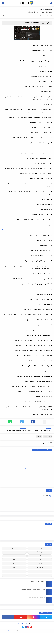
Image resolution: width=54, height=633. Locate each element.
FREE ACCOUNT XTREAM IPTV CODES (37, 598)
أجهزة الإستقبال (48, 9)
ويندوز (14, 567)
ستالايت (40, 559)
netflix (40, 575)
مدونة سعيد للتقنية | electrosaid (21, 624)
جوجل (14, 555)
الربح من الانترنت (39, 552)
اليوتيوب (14, 552)
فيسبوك (40, 563)
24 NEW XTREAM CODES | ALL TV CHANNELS (35, 581)
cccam (40, 571)
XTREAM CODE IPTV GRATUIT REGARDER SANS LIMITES (33, 590)
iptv (14, 571)
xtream (14, 575)
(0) (3, 15)
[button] (33, 421)
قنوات (14, 563)
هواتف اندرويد (40, 567)
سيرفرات (14, 559)
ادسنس (41, 9)
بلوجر (40, 555)
